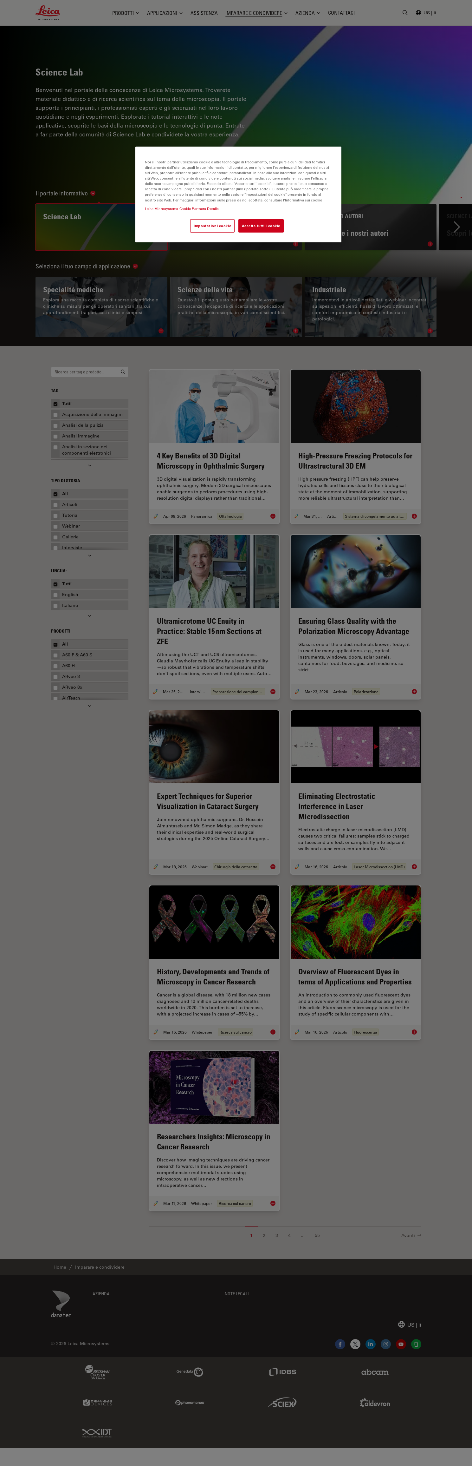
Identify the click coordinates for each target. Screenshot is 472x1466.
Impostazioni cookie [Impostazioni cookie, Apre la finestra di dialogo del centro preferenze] (212, 225)
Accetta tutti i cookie (261, 225)
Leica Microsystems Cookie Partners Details (182, 208)
